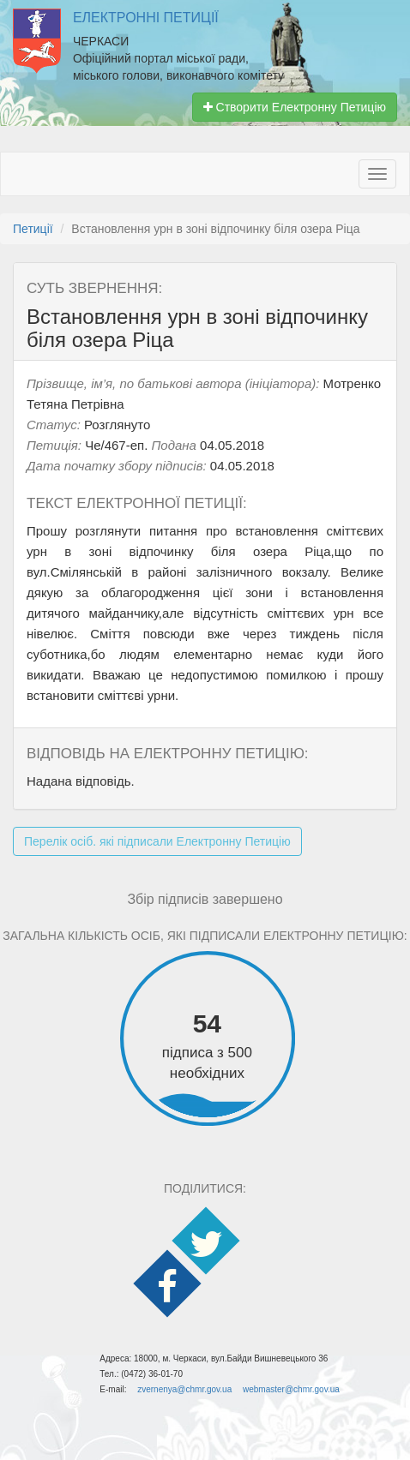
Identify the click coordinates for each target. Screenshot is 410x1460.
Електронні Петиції (146, 17)
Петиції (33, 229)
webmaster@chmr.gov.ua (291, 1389)
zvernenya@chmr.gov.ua (184, 1389)
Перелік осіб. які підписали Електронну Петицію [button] (157, 841)
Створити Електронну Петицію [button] (294, 107)
